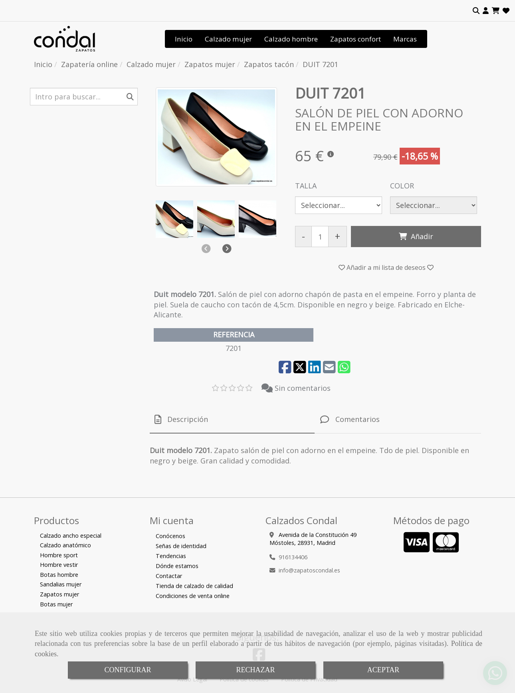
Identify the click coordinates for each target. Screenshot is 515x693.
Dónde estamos (177, 566)
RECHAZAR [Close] (255, 670)
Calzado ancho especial (70, 535)
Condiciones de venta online (193, 596)
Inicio (183, 39)
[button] (485, 10)
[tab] (232, 419)
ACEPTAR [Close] (383, 670)
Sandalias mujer (60, 584)
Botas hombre (59, 574)
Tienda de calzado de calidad (194, 586)
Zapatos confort (355, 39)
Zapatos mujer (59, 594)
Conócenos (170, 536)
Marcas (405, 39)
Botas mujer (56, 604)
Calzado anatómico (65, 545)
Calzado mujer (228, 39)
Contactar (169, 576)
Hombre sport (59, 555)
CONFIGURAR (127, 670)
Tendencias (171, 556)
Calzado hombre (291, 39)
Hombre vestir (59, 564)
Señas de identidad (181, 546)
